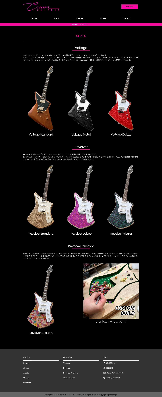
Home (34, 18)
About (56, 18)
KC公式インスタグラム (113, 373)
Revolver (67, 368)
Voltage (66, 363)
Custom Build (69, 378)
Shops (26, 378)
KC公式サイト (110, 363)
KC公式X (108, 368)
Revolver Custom (70, 373)
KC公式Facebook (111, 378)
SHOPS (129, 6)
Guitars (79, 18)
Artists (103, 18)
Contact (127, 18)
